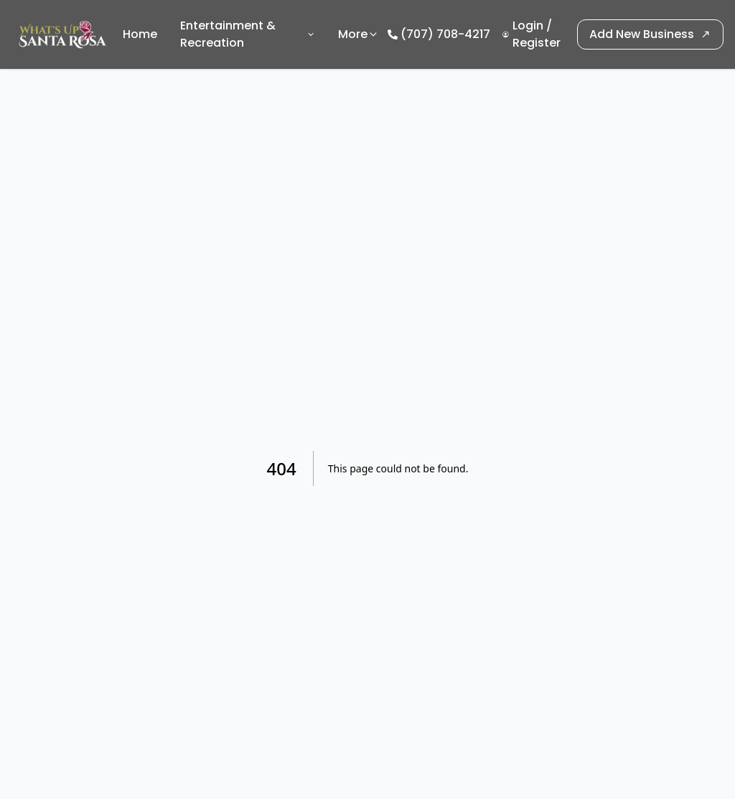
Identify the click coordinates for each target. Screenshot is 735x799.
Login (527, 25)
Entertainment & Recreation (247, 34)
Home (140, 34)
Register (536, 42)
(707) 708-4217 (445, 34)
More (358, 34)
